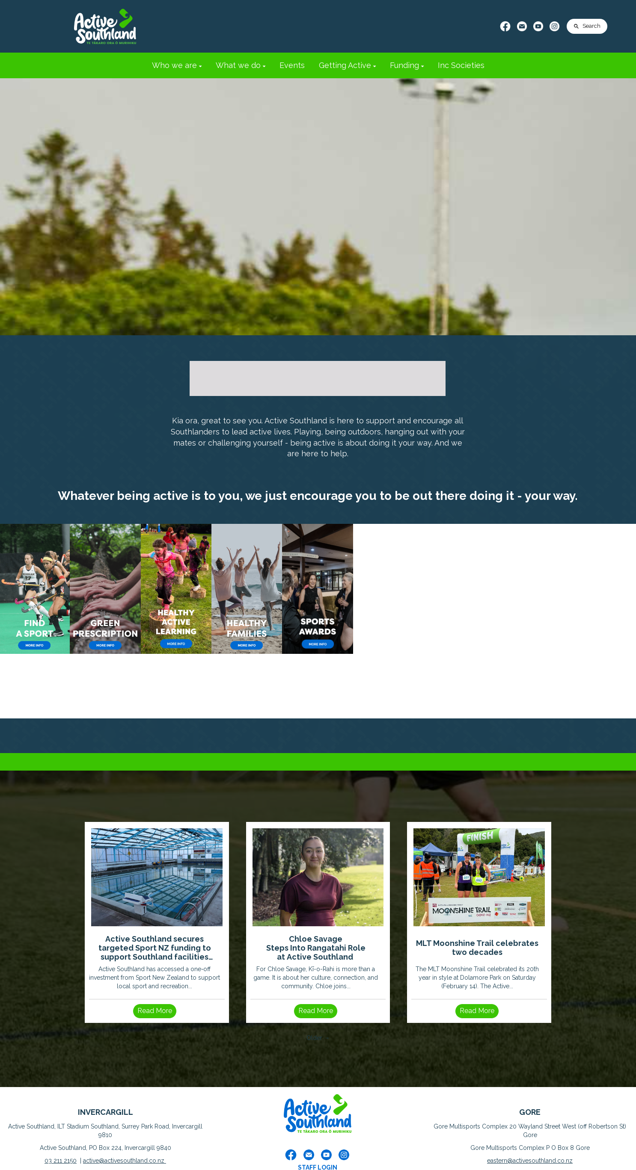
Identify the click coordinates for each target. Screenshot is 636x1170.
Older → (318, 1037)
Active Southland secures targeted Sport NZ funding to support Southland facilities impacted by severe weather (154, 947)
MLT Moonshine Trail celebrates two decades (477, 948)
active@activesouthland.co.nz (124, 1160)
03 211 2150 (61, 1160)
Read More (154, 1011)
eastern (497, 1160)
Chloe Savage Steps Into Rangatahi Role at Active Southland (316, 947)
